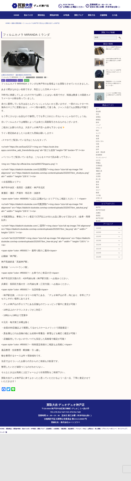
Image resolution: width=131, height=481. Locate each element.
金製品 (98, 164)
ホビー (98, 237)
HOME (16, 15)
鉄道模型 (99, 202)
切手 (97, 196)
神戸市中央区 (100, 257)
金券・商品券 (100, 199)
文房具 (98, 223)
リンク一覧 (3, 479)
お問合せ (90, 476)
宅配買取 (63, 476)
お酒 (97, 194)
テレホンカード (101, 204)
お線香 (98, 221)
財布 (97, 169)
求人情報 (97, 476)
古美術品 (99, 213)
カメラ (20, 127)
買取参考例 (54, 15)
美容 (97, 234)
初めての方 (28, 15)
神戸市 (26, 127)
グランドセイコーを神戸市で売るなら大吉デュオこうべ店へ (113, 119)
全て (3, 127)
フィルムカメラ (11, 127)
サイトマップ (122, 476)
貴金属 (98, 158)
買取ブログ (78, 15)
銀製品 (98, 167)
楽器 (97, 229)
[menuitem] (16, 15)
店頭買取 (49, 476)
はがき (98, 207)
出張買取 (56, 476)
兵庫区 (98, 260)
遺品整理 (71, 476)
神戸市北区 (100, 265)
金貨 (97, 185)
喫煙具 (98, 215)
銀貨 (97, 240)
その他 (114, 15)
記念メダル (100, 188)
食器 (97, 183)
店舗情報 (103, 15)
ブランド (99, 175)
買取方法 (91, 15)
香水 (97, 231)
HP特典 (66, 15)
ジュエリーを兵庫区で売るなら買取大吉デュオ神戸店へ (113, 142)
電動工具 (99, 218)
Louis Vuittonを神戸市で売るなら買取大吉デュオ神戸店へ (113, 107)
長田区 (98, 263)
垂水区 (98, 268)
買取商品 (41, 15)
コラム (98, 248)
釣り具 (98, 226)
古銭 (97, 191)
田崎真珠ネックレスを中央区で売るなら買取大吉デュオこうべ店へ (113, 130)
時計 (97, 177)
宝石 (97, 161)
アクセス (78, 476)
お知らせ (99, 245)
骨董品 (98, 210)
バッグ (98, 172)
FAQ (84, 476)
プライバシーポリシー (109, 476)
